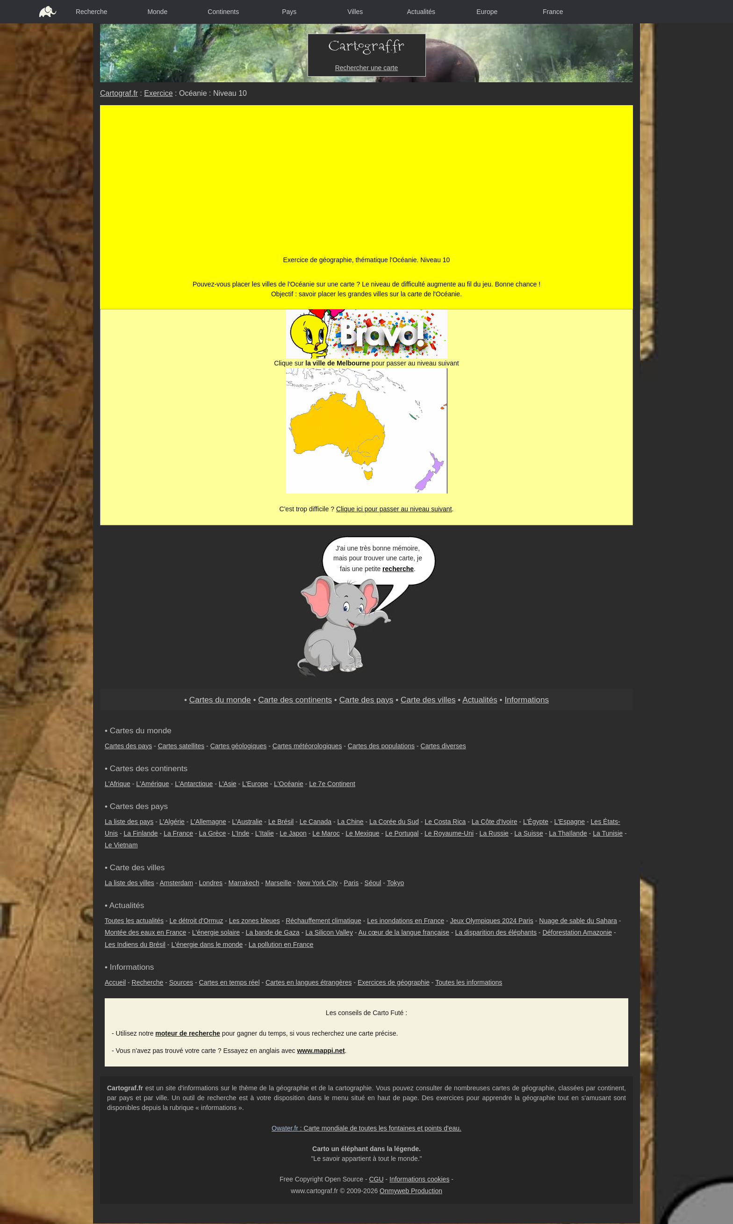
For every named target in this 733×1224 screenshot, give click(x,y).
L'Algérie (172, 821)
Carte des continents (295, 699)
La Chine (351, 821)
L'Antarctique (194, 783)
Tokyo (395, 883)
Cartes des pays (128, 746)
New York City (317, 883)
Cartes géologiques (238, 746)
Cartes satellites (181, 746)
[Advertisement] (367, 185)
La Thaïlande (568, 833)
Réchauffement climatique (323, 920)
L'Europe (255, 783)
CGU (376, 1179)
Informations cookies (419, 1179)
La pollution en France (281, 944)
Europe (486, 11)
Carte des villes (428, 699)
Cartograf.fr (119, 93)
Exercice (158, 93)
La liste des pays (129, 821)
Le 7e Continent (332, 783)
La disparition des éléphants (496, 932)
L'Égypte (535, 821)
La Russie (494, 833)
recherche (398, 569)
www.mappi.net (321, 1050)
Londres (211, 883)
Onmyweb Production (411, 1191)
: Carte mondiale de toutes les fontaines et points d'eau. (366, 1128)
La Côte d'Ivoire (494, 821)
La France (178, 833)
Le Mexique (362, 833)
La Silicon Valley (329, 932)
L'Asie (228, 783)
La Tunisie (608, 833)
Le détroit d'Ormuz (196, 920)
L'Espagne (569, 821)
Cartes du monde (220, 699)
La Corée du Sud (394, 821)
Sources (181, 982)
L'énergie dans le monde (207, 944)
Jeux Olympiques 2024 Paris (491, 920)
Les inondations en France (405, 920)
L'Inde (241, 833)
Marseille (278, 883)
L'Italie (264, 833)
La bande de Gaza (273, 932)
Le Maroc (325, 833)
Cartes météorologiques (307, 746)
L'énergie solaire (216, 932)
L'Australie (247, 821)
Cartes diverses (443, 746)
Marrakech (244, 883)
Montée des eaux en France (145, 932)
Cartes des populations (381, 746)
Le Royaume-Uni (449, 833)
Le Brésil (281, 821)
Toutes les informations (468, 982)
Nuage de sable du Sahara (578, 920)
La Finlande (140, 833)
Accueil (115, 982)
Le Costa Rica (445, 821)
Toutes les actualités (134, 920)
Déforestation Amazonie (577, 932)
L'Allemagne (208, 821)
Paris (351, 883)
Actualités (421, 11)
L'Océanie (288, 783)
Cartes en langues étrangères (309, 982)
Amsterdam (177, 883)
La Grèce (212, 833)
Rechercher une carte (366, 68)
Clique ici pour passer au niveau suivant (394, 509)
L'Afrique (117, 783)
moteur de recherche (187, 1033)
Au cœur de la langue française (404, 932)
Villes (355, 11)
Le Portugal (402, 833)
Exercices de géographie (394, 982)
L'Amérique (152, 783)
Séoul (373, 883)
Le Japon (293, 833)
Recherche (92, 11)
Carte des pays (366, 699)
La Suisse (528, 833)
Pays (289, 11)
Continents (223, 11)
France (553, 11)
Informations (526, 699)
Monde (157, 11)
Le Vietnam (121, 845)
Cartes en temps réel (229, 982)
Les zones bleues (254, 920)
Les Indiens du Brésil (135, 944)
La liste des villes (129, 883)
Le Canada (316, 821)
